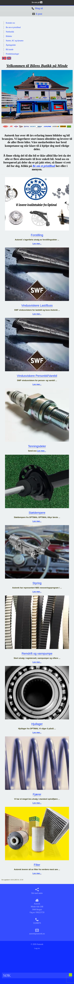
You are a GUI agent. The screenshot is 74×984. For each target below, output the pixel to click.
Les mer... (37, 244)
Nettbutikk (10, 32)
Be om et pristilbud (13, 27)
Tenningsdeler (37, 446)
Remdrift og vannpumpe (37, 653)
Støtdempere (37, 512)
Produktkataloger (12, 54)
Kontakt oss (10, 23)
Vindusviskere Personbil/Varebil (37, 375)
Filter (37, 864)
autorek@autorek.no (37, 931)
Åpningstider (11, 45)
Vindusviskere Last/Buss (37, 305)
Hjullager (37, 724)
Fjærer (37, 794)
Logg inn (37, 948)
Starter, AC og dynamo (14, 41)
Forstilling (37, 235)
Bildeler (9, 36)
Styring (37, 583)
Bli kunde (9, 49)
